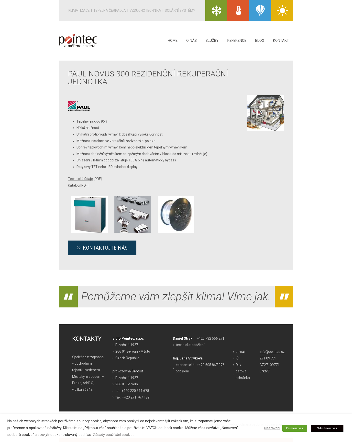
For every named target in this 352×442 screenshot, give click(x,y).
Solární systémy (180, 10)
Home (172, 40)
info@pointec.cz (272, 352)
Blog (259, 40)
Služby (212, 40)
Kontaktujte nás (105, 248)
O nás (191, 40)
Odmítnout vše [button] (327, 428)
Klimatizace (79, 10)
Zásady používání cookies (113, 434)
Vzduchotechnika (145, 10)
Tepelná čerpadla (109, 10)
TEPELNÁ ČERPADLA (238, 10)
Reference (236, 40)
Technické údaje (80, 179)
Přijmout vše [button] (294, 428)
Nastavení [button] (272, 428)
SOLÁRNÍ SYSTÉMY (282, 10)
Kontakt (281, 40)
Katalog (74, 185)
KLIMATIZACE (216, 10)
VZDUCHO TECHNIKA (260, 10)
